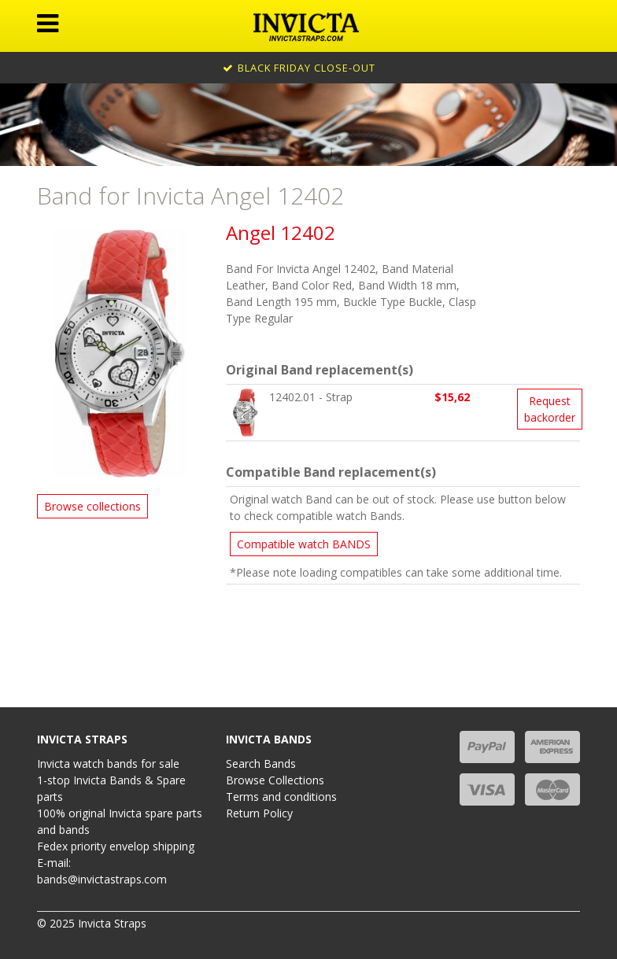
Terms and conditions (281, 796)
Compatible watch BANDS (304, 544)
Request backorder (549, 409)
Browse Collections (275, 780)
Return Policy (259, 813)
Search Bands (261, 763)
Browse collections (92, 506)
